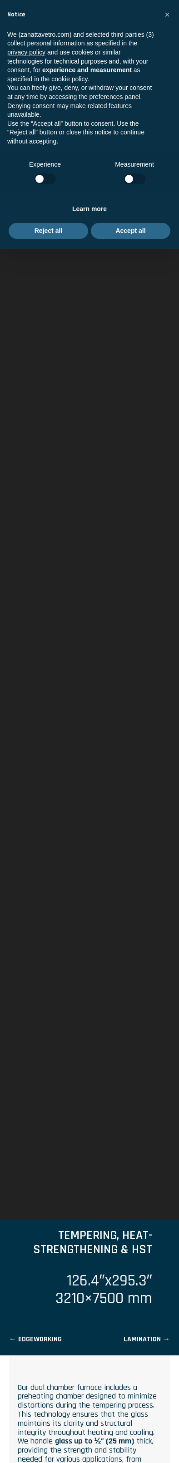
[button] (167, 14)
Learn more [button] (89, 209)
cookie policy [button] (69, 79)
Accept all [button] (130, 230)
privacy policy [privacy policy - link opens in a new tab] (26, 52)
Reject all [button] (48, 230)
